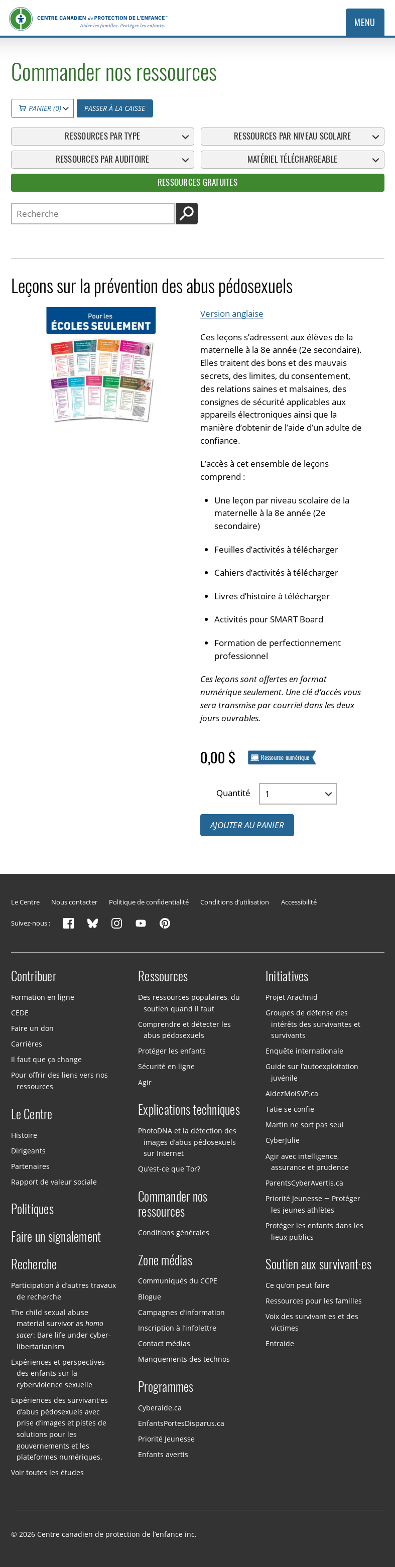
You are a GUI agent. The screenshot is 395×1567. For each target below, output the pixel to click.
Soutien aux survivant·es (318, 1264)
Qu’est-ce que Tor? (169, 1168)
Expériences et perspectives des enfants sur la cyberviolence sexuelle (58, 1373)
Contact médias (164, 1343)
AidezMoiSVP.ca (292, 1093)
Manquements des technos (184, 1359)
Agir (145, 1082)
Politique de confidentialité (149, 901)
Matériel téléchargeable (292, 159)
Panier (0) (40, 108)
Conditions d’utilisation (234, 901)
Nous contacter (74, 901)
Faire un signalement (56, 1236)
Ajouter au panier (247, 825)
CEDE (20, 1012)
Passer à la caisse (114, 108)
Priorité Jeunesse (166, 1439)
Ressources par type (102, 136)
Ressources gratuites (197, 182)
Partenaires (30, 1166)
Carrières (26, 1044)
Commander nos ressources (172, 1204)
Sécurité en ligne (166, 1066)
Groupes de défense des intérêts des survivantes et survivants (313, 1024)
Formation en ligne (42, 997)
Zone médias (165, 1260)
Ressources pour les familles (314, 1300)
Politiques (32, 1209)
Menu (364, 22)
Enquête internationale (304, 1051)
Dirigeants (28, 1150)
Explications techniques (189, 1109)
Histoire (24, 1134)
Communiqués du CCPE (177, 1280)
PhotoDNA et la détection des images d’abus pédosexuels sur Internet (187, 1142)
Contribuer (34, 976)
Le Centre (25, 901)
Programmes (166, 1386)
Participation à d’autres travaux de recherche (63, 1290)
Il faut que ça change (46, 1059)
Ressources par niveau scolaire (292, 136)
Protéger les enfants (172, 1051)
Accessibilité (299, 901)
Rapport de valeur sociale (54, 1182)
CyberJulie (283, 1140)
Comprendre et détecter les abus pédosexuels (184, 1029)
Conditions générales (173, 1232)
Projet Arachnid (292, 997)
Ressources (163, 976)
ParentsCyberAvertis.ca (304, 1183)
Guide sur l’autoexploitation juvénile (312, 1072)
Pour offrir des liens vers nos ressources (59, 1080)
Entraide (280, 1343)
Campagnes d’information (181, 1312)
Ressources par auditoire (103, 159)
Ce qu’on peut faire (298, 1285)
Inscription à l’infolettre (177, 1328)
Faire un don (32, 1028)
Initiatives (287, 976)
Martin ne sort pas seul (305, 1124)
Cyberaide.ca (160, 1407)
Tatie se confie (290, 1109)
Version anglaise (232, 313)
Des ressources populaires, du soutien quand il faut (189, 1002)
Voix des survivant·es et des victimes (312, 1322)
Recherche (34, 1264)
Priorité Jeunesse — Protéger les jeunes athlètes (313, 1204)
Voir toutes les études (47, 1472)
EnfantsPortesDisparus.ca (181, 1422)
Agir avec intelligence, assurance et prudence (307, 1161)
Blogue (149, 1296)
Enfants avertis (163, 1454)
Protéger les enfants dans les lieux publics (314, 1231)
